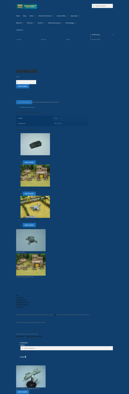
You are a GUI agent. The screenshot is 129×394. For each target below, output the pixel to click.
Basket (23, 357)
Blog (24, 16)
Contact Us (19, 30)
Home (18, 16)
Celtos (31, 16)
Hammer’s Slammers (45, 16)
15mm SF (30, 23)
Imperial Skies (61, 16)
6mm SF (40, 23)
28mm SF (19, 23)
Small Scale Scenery (54, 23)
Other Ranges (70, 23)
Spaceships (74, 16)
